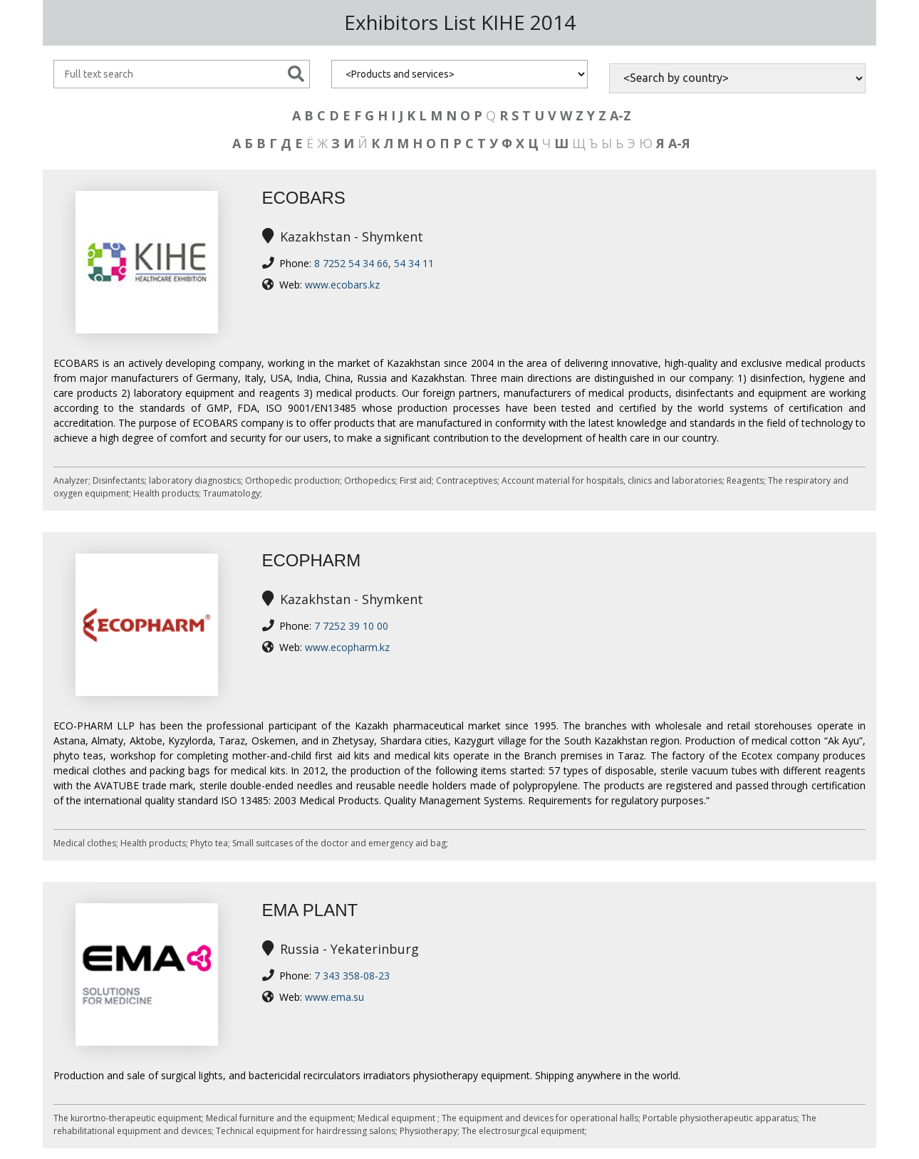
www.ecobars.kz (342, 284)
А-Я (679, 143)
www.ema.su (334, 997)
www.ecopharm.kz (347, 647)
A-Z (620, 115)
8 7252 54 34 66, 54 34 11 (374, 263)
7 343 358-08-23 (352, 975)
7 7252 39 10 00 (351, 626)
